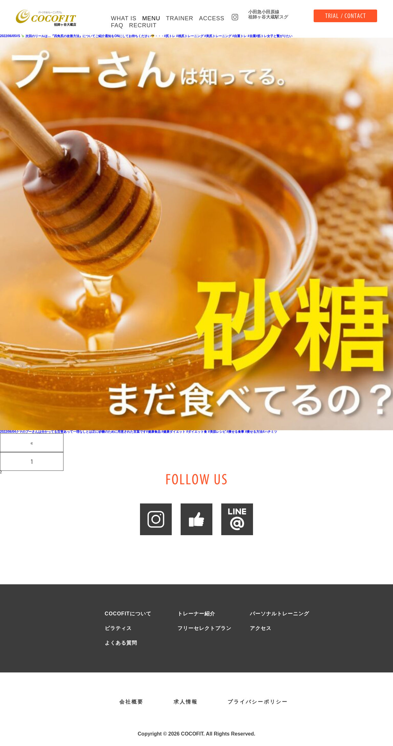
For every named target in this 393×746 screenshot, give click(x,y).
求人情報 (186, 701)
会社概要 (131, 701)
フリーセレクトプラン (204, 628)
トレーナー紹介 (196, 613)
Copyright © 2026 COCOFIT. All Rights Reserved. (196, 733)
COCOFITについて (128, 613)
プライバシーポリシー (258, 701)
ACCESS (211, 18)
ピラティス (118, 628)
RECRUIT (143, 25)
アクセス (260, 628)
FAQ (117, 25)
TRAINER (179, 18)
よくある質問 (121, 642)
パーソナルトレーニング (279, 613)
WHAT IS (124, 18)
